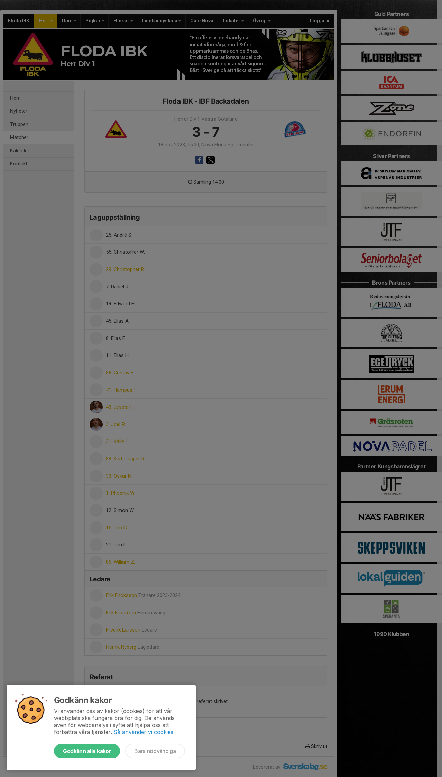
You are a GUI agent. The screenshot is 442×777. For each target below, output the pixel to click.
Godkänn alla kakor (87, 751)
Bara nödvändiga (155, 751)
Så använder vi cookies (143, 732)
